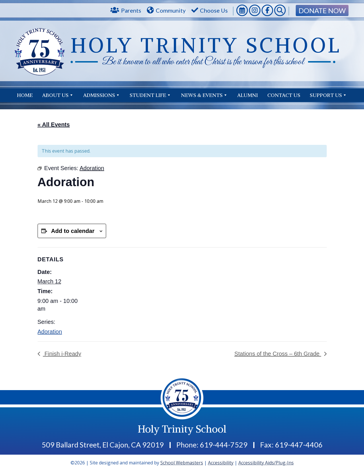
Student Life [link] (150, 95)
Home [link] (25, 95)
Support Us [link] (286, 95)
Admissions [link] (101, 95)
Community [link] (171, 10)
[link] (242, 11)
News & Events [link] (204, 95)
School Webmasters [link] (181, 463)
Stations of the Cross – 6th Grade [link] (277, 354)
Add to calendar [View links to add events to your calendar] (72, 231)
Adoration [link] (50, 331)
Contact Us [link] (330, 95)
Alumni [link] (247, 95)
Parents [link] (131, 10)
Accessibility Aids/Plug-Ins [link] (266, 463)
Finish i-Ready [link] (62, 354)
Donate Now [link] (322, 10)
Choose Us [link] (214, 10)
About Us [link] (58, 95)
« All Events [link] (54, 124)
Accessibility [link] (220, 463)
